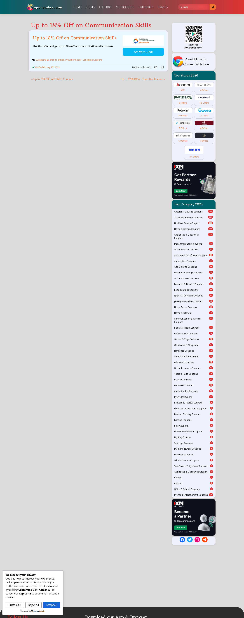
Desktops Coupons (193, 454)
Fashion (193, 483)
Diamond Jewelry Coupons (193, 448)
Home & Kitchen (193, 312)
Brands (163, 7)
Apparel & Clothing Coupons (193, 211)
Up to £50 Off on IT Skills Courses (53, 78)
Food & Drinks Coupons (193, 289)
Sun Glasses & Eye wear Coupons (193, 466)
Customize (15, 605)
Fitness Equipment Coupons (193, 431)
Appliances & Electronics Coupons (193, 236)
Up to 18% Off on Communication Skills (75, 38)
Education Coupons (92, 58)
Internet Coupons (193, 379)
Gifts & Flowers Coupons (193, 460)
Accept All (51, 605)
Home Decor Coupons (193, 307)
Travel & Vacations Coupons (193, 217)
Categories (145, 7)
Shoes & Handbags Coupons (193, 272)
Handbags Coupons (193, 350)
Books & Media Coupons (193, 327)
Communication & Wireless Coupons (193, 320)
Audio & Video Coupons (193, 391)
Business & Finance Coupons (193, 284)
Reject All (33, 605)
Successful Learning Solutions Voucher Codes (59, 58)
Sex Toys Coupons (193, 442)
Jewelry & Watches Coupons (193, 301)
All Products (125, 7)
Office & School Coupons (193, 489)
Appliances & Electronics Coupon (193, 471)
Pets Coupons (193, 425)
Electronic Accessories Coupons (193, 408)
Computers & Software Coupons (193, 255)
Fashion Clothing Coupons (193, 414)
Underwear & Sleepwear (193, 344)
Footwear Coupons (193, 385)
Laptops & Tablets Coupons (193, 402)
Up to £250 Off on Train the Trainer (141, 78)
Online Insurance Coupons (193, 368)
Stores (90, 7)
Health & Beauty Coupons (193, 223)
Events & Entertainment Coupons (193, 494)
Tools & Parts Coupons (193, 373)
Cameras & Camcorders (193, 356)
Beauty (193, 477)
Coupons (105, 7)
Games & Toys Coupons (193, 339)
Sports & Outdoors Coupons (193, 295)
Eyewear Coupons (193, 396)
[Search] (194, 7)
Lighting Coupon (193, 437)
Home (77, 7)
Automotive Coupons (193, 260)
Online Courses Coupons (193, 278)
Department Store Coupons (193, 243)
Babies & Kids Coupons (193, 333)
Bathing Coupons (193, 419)
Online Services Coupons (193, 249)
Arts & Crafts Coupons (193, 266)
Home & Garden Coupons (193, 228)
